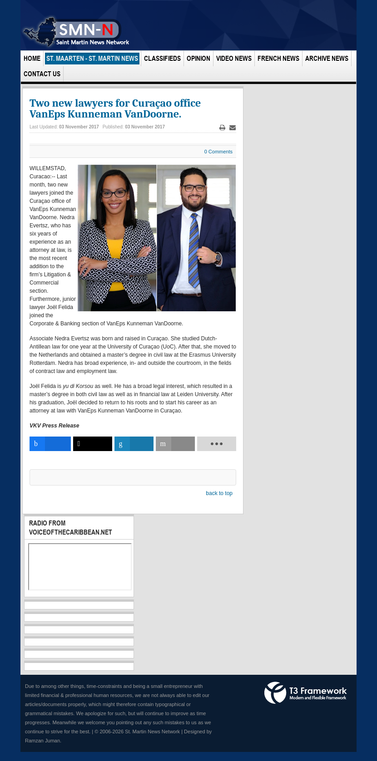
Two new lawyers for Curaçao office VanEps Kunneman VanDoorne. (115, 108)
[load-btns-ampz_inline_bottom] (216, 444)
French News (278, 58)
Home (32, 58)
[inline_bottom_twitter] (92, 444)
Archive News (326, 58)
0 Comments (218, 151)
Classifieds (162, 58)
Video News (234, 58)
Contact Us (42, 74)
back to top (219, 493)
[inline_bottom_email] (175, 444)
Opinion (198, 58)
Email (232, 127)
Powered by (305, 693)
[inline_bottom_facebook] (50, 444)
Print (222, 127)
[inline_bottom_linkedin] (134, 444)
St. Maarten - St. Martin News (92, 58)
